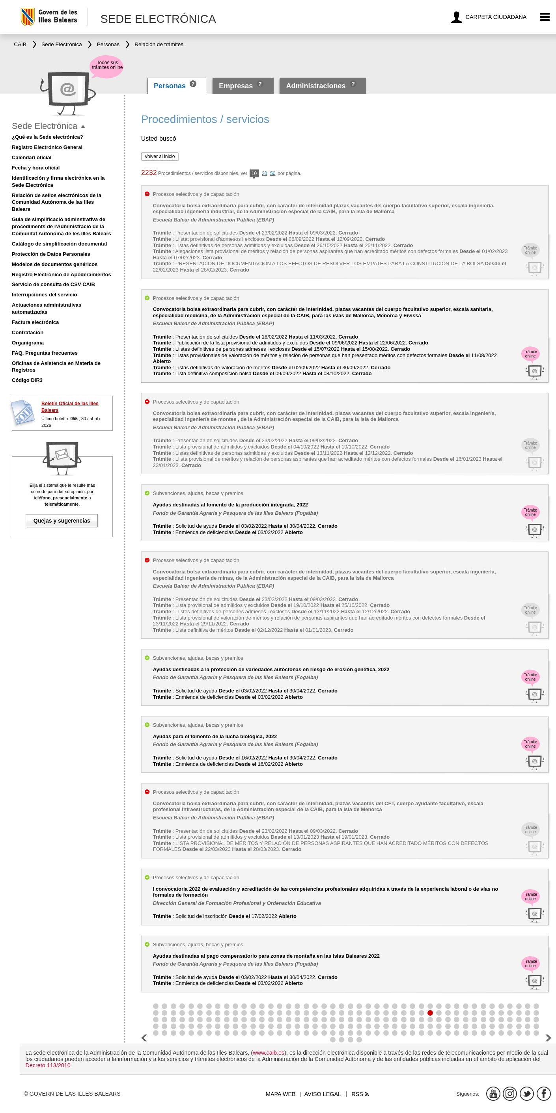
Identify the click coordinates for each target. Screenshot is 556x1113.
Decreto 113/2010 (47, 1065)
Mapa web (281, 1094)
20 (264, 173)
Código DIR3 (27, 380)
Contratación (27, 332)
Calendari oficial (31, 157)
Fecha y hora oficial (36, 168)
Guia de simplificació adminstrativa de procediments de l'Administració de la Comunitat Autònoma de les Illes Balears (61, 226)
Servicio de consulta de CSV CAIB (53, 284)
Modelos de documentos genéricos (54, 264)
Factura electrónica (35, 322)
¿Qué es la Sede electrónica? (47, 137)
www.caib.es (268, 1053)
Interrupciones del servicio (44, 295)
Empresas (236, 86)
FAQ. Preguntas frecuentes (45, 353)
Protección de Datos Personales (51, 254)
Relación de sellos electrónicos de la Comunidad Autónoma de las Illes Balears (56, 202)
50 (272, 173)
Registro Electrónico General (47, 147)
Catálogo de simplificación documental (59, 244)
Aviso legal (322, 1094)
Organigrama (28, 343)
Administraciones (316, 86)
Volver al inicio (160, 156)
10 (254, 174)
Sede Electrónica (44, 126)
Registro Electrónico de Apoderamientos (61, 274)
